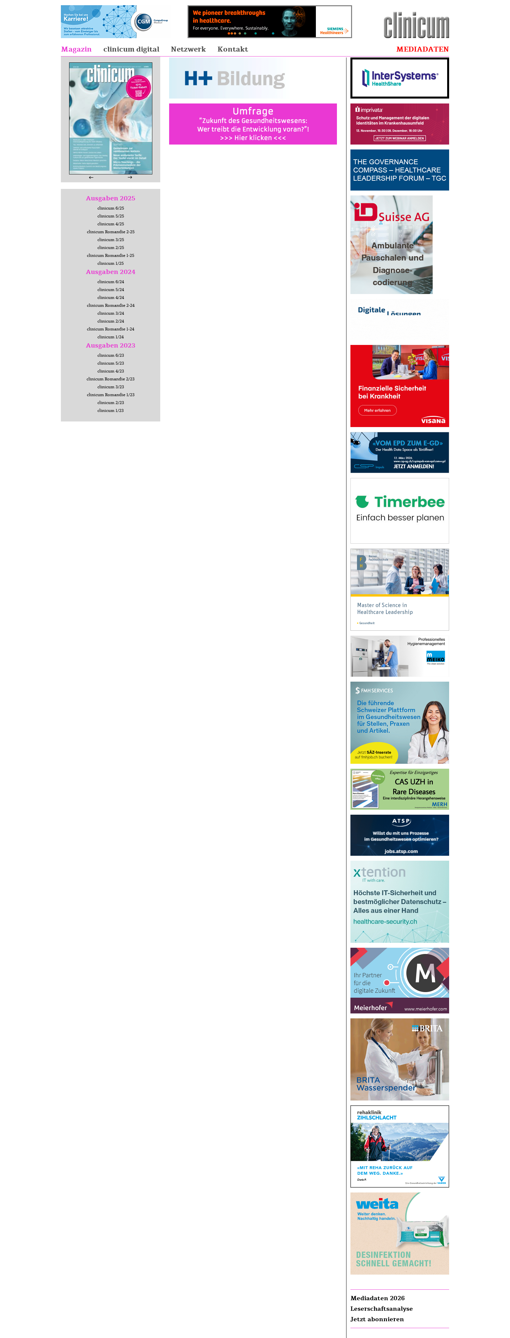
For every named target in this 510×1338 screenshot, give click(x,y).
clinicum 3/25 (110, 240)
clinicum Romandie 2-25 (111, 232)
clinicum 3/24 (110, 313)
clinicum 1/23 (110, 410)
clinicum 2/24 (110, 321)
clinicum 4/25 (110, 224)
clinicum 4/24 (110, 297)
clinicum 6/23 (110, 355)
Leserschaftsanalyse (381, 1308)
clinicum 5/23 (110, 363)
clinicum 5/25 (110, 216)
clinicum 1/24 (110, 337)
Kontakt (232, 49)
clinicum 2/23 (110, 402)
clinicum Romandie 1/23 (111, 395)
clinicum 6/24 (110, 282)
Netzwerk (188, 49)
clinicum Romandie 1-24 (110, 329)
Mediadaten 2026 (377, 1298)
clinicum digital (131, 49)
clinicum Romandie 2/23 (111, 379)
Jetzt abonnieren (377, 1319)
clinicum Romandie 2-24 (111, 305)
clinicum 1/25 (110, 263)
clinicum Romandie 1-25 (110, 255)
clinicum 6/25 (110, 208)
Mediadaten (422, 49)
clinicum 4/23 (110, 371)
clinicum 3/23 (110, 387)
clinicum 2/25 (110, 247)
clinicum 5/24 (110, 289)
